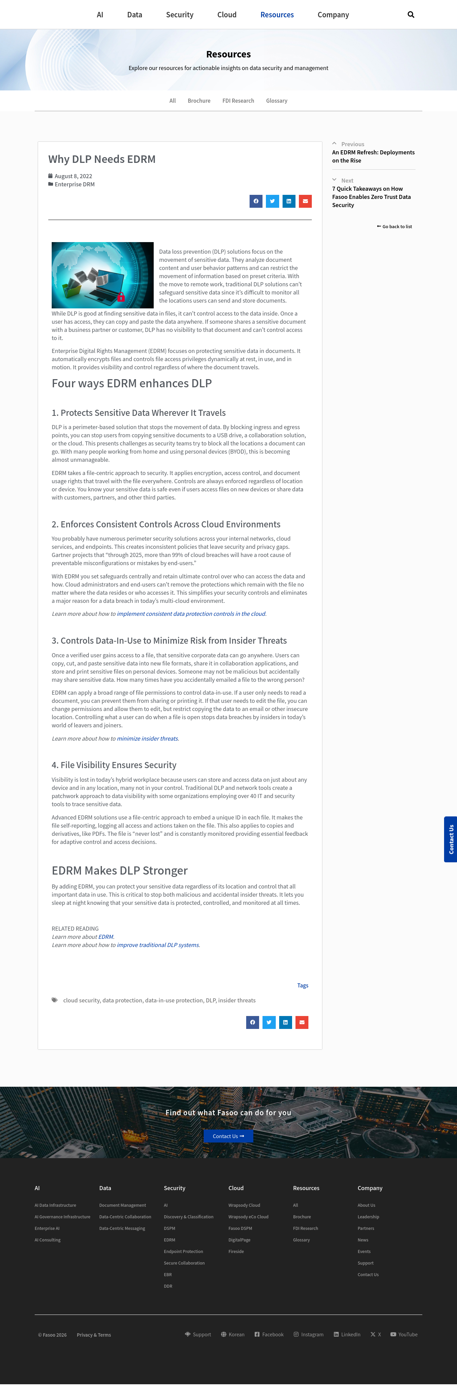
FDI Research (239, 102)
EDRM (105, 940)
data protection (122, 1003)
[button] (100, 15)
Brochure (197, 102)
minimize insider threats (147, 742)
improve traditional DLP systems (158, 948)
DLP (210, 1003)
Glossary (281, 102)
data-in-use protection (174, 1003)
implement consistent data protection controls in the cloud (191, 617)
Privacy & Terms (94, 1338)
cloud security (81, 1003)
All (167, 102)
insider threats (237, 1003)
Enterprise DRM (75, 187)
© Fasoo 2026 (52, 1338)
